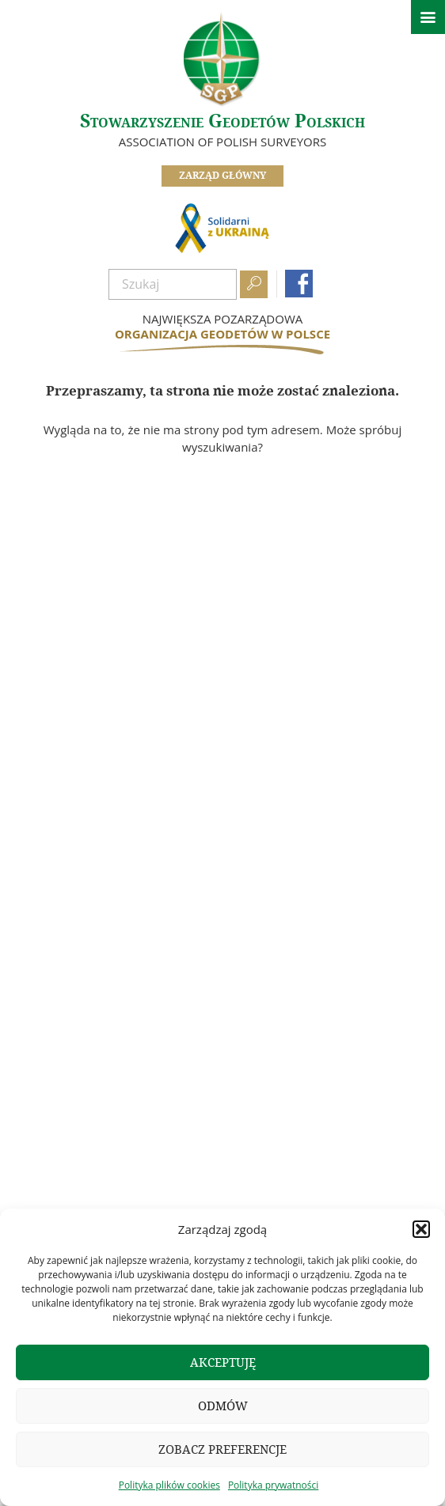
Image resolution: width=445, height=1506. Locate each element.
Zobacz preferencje (222, 1449)
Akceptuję (223, 1362)
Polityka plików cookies (169, 1485)
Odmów (223, 1405)
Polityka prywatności (273, 1485)
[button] (421, 1229)
